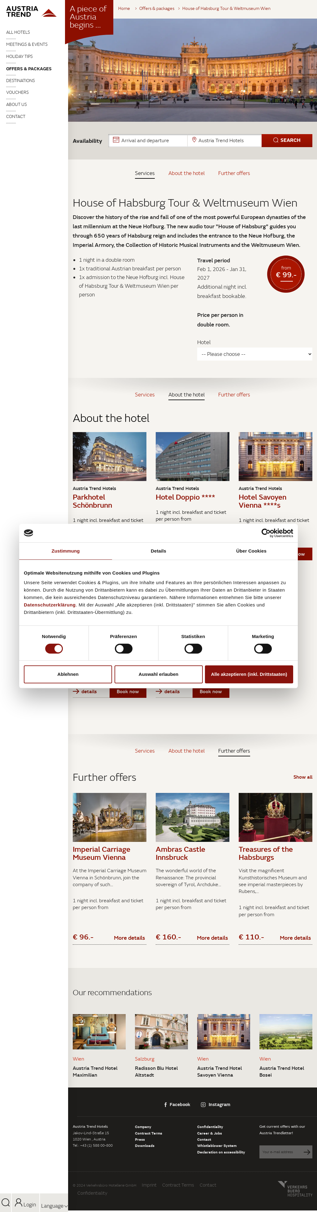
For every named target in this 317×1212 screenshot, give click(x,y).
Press (140, 1141)
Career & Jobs (209, 1134)
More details (129, 939)
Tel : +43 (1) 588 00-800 (93, 1146)
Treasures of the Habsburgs (266, 853)
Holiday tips (19, 56)
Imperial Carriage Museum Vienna (101, 853)
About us (16, 104)
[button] (210, 140)
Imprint (149, 1186)
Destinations (20, 80)
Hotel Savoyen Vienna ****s (262, 501)
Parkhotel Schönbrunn (92, 501)
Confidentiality (210, 1128)
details (85, 691)
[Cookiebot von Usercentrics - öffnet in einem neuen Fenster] (266, 533)
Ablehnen (67, 674)
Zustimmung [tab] (66, 550)
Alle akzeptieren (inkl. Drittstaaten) (249, 674)
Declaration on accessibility (221, 1153)
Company (143, 1128)
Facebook (177, 1105)
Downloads (144, 1147)
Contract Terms (148, 1134)
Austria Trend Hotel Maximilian (95, 1072)
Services (145, 173)
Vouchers (17, 92)
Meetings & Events (27, 44)
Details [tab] (158, 550)
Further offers (234, 173)
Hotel (204, 342)
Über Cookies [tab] (251, 550)
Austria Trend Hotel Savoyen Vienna (219, 1072)
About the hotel (186, 173)
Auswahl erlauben (158, 674)
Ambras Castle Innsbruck (180, 853)
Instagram (215, 1105)
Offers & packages (29, 68)
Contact (15, 116)
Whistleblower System (217, 1147)
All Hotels (18, 32)
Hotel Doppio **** (185, 497)
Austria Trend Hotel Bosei (281, 1072)
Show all (302, 776)
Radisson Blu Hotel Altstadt (156, 1072)
